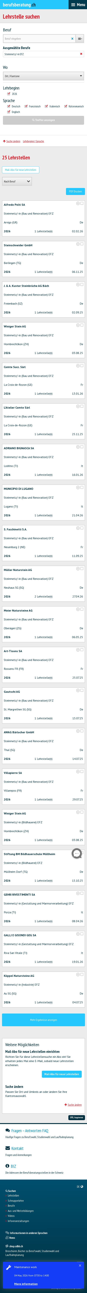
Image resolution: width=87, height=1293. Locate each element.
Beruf (7, 30)
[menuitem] (80, 1186)
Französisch (33, 106)
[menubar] (78, 4)
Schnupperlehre (16, 1200)
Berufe (11, 1205)
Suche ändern (11, 141)
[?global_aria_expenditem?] (78, 203)
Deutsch (13, 106)
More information (26, 1284)
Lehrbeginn (11, 88)
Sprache (9, 100)
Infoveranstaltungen (18, 1221)
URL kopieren (76, 1117)
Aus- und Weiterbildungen (21, 1211)
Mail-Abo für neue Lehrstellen (20, 170)
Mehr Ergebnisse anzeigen (43, 1020)
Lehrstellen (13, 1195)
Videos (11, 1216)
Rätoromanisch (74, 106)
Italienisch (52, 106)
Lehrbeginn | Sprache (33, 141)
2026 (12, 94)
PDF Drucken (75, 191)
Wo (5, 67)
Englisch (13, 112)
